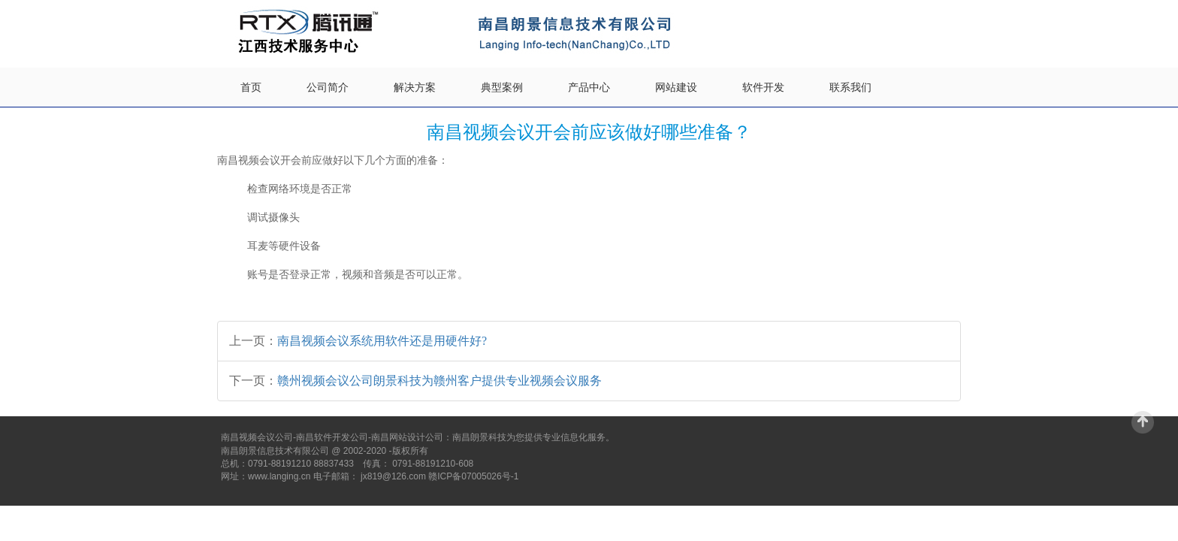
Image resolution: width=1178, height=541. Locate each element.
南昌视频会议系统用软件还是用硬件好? (382, 340)
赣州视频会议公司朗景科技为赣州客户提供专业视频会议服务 (439, 380)
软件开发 (763, 87)
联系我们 (850, 87)
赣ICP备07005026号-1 (473, 476)
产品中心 (589, 87)
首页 (250, 87)
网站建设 (676, 87)
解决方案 (415, 87)
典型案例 (502, 87)
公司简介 (328, 87)
